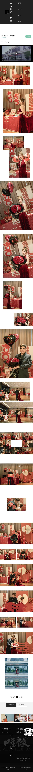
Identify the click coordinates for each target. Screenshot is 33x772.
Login (26, 769)
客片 (20, 9)
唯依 (19, 15)
